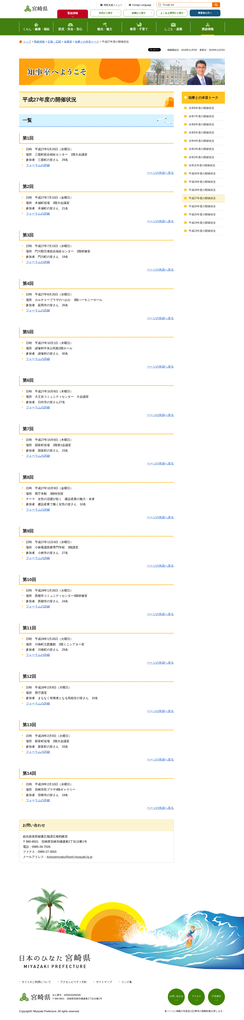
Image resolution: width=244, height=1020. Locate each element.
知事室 (68, 41)
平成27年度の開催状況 (202, 198)
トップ (27, 41)
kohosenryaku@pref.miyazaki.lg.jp (69, 857)
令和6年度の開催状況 (201, 124)
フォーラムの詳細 (38, 165)
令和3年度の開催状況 (201, 149)
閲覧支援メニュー (113, 5)
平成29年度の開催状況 (202, 181)
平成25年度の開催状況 (202, 214)
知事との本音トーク (87, 41)
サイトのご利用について (36, 982)
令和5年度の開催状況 (201, 132)
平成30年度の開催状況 (202, 173)
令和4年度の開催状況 (201, 140)
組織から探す (139, 13)
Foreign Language (141, 5)
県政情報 (39, 41)
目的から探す (106, 13)
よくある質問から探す (172, 13)
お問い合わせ (176, 996)
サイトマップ (104, 982)
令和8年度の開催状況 (201, 108)
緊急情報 (72, 13)
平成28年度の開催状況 (202, 189)
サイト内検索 (159, 5)
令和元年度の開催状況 (202, 165)
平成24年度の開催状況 (202, 222)
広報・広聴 (54, 41)
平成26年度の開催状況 (202, 206)
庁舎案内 (216, 996)
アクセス (196, 996)
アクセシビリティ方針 (73, 982)
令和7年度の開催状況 (201, 116)
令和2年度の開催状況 (201, 157)
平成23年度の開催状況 (202, 230)
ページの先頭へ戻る (160, 173)
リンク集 (126, 982)
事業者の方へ (205, 13)
